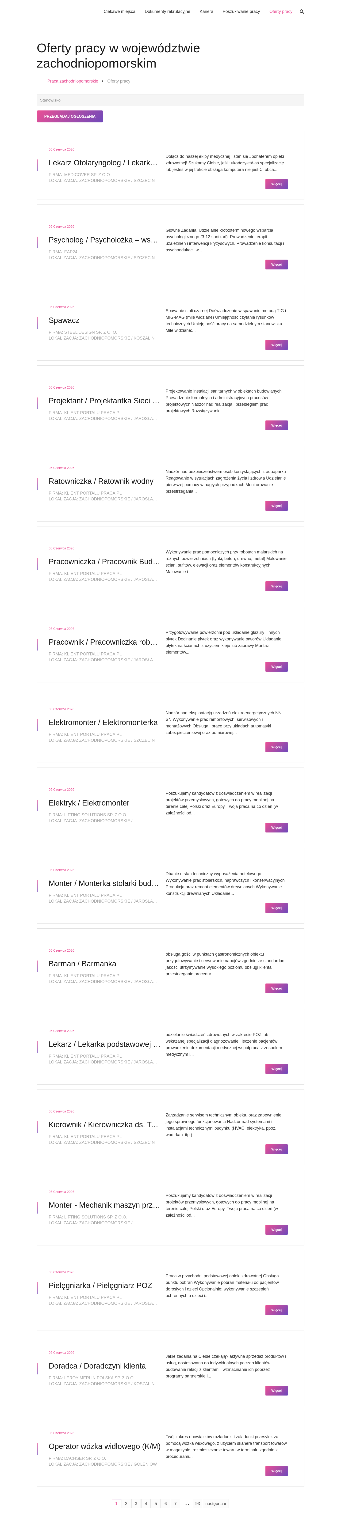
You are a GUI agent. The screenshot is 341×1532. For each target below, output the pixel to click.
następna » (215, 1504)
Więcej (276, 185)
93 (197, 1504)
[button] (302, 12)
